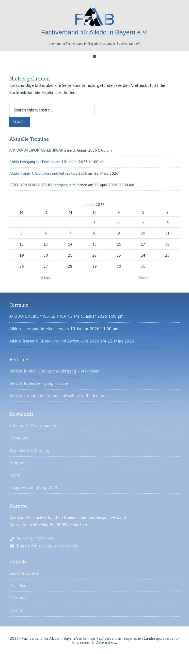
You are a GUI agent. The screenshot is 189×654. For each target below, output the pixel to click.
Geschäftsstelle (24, 573)
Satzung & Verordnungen (32, 425)
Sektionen (18, 598)
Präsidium (18, 585)
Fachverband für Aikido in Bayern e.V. (94, 16)
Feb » (143, 277)
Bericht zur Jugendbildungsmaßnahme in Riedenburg (58, 395)
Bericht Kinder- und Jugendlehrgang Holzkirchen (54, 371)
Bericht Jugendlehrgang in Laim (38, 383)
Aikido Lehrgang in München (31, 161)
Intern (14, 475)
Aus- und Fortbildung (29, 450)
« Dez (46, 277)
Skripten (16, 463)
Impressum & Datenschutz (94, 642)
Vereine (16, 610)
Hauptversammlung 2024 (33, 487)
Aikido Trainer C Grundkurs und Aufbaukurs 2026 (48, 173)
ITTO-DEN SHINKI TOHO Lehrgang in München (48, 184)
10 (143, 233)
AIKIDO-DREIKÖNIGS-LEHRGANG (37, 150)
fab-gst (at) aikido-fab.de (54, 546)
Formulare (19, 438)
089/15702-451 (40, 539)
